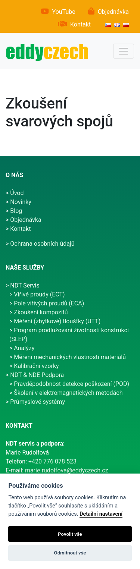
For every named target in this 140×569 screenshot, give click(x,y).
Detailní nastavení (101, 514)
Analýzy (24, 348)
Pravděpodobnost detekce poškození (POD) (71, 383)
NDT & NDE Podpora (37, 374)
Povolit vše (70, 534)
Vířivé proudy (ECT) (39, 294)
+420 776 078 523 (52, 461)
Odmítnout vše (70, 553)
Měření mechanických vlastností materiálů (70, 357)
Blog (16, 210)
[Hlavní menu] (123, 51)
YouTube (63, 11)
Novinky (20, 201)
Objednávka (113, 11)
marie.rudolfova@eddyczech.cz (66, 470)
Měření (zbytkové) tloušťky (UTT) (57, 321)
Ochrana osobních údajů (42, 243)
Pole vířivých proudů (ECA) (49, 303)
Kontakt (80, 24)
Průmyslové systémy (37, 401)
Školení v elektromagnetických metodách (68, 392)
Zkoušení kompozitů (41, 312)
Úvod (17, 193)
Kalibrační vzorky (36, 366)
